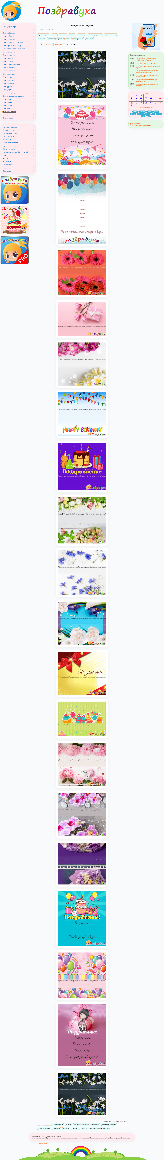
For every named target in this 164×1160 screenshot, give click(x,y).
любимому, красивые (95, 35)
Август (135, 111)
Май (143, 116)
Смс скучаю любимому (12, 46)
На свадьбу (7, 139)
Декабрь (133, 114)
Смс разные (7, 105)
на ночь (54, 35)
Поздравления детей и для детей (15, 152)
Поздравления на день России (145, 63)
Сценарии (7, 171)
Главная (41, 29)
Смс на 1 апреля (9, 112)
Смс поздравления (10, 71)
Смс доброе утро (9, 27)
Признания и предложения (13, 146)
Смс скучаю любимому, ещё (14, 49)
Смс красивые (8, 58)
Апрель (158, 114)
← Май (142, 107)
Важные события (9, 130)
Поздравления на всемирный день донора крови (147, 75)
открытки (50, 44)
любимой (72, 35)
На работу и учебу (10, 133)
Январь (140, 114)
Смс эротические (9, 115)
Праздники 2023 (136, 123)
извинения (41, 39)
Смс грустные (8, 86)
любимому (81, 35)
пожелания (89, 39)
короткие (71, 44)
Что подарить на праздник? (140, 125)
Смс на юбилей (9, 68)
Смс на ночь (7, 30)
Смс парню (7, 102)
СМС (5, 155)
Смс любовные (9, 33)
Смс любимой (8, 36)
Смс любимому (9, 39)
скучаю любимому (111, 35)
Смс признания (9, 55)
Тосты (5, 158)
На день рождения (10, 127)
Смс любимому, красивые (13, 42)
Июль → (149, 107)
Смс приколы (8, 77)
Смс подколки (8, 80)
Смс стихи (7, 108)
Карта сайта (43, 1144)
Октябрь (149, 111)
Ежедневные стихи (10, 143)
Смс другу (7, 99)
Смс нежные (8, 61)
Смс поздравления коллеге (13, 96)
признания (51, 39)
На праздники (8, 136)
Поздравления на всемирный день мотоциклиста (147, 80)
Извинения (7, 168)
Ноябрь (156, 111)
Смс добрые (7, 90)
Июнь (146, 93)
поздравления (78, 39)
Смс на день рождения (11, 64)
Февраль (146, 114)
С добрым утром (43, 35)
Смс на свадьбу (9, 93)
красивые (60, 39)
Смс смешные (8, 83)
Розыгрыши (7, 165)
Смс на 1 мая (8, 118)
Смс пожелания (9, 74)
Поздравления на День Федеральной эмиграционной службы (147, 71)
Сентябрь (142, 111)
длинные (60, 44)
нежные (69, 39)
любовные (63, 35)
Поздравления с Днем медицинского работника (147, 84)
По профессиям (9, 149)
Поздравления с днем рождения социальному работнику (146, 59)
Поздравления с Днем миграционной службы (148, 66)
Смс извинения (9, 52)
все (40, 44)
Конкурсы (7, 161)
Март (152, 114)
